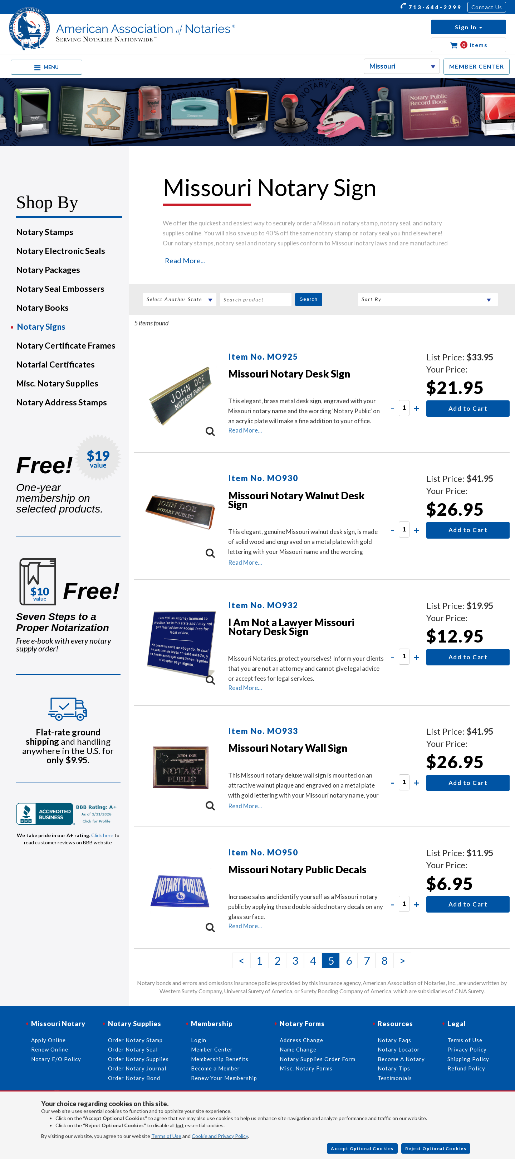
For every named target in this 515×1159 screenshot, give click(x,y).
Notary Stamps (44, 232)
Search (309, 299)
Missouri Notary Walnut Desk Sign (296, 499)
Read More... (185, 260)
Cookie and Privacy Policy (220, 1136)
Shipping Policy (468, 1059)
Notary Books (42, 308)
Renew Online (49, 1049)
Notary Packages (48, 270)
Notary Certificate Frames (66, 345)
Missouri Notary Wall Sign (287, 748)
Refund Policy (466, 1068)
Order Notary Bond (134, 1078)
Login (198, 1040)
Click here (102, 835)
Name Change (298, 1049)
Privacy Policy (467, 1049)
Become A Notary (401, 1059)
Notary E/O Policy (56, 1059)
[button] (468, 27)
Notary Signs (41, 326)
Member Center (212, 1049)
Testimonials (395, 1078)
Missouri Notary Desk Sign (289, 374)
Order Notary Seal (133, 1049)
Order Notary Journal (137, 1068)
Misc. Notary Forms (306, 1068)
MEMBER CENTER (476, 66)
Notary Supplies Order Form (317, 1059)
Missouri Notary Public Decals (297, 869)
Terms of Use (166, 1136)
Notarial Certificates (55, 364)
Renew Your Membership (224, 1078)
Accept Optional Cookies (362, 1148)
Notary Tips (394, 1068)
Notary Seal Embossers (60, 289)
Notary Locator (399, 1049)
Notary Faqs (394, 1040)
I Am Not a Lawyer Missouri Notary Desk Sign (291, 626)
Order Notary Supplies (138, 1059)
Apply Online (48, 1040)
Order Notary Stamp (135, 1040)
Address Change (301, 1040)
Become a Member (215, 1068)
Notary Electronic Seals (60, 251)
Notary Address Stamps (61, 402)
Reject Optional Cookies (436, 1148)
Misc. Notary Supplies (57, 383)
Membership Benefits (220, 1059)
